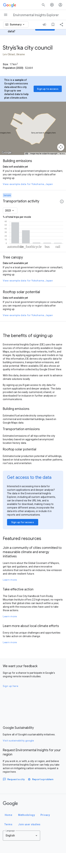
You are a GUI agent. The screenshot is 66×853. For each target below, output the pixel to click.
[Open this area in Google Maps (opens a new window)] (6, 152)
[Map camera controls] (60, 147)
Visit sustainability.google (18, 740)
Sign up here (10, 686)
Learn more (10, 579)
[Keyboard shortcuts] (26, 153)
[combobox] (18, 24)
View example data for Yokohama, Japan (28, 184)
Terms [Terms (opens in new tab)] (62, 153)
